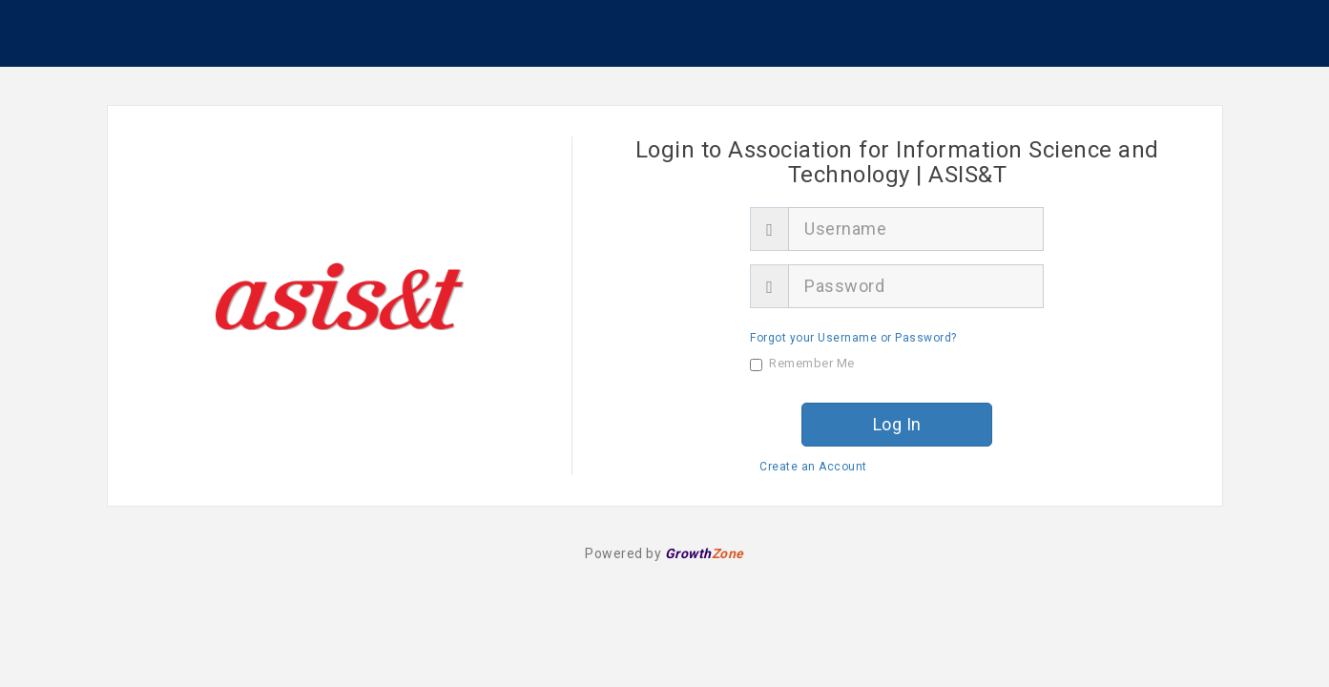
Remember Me (802, 363)
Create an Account (813, 466)
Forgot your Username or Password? (853, 337)
